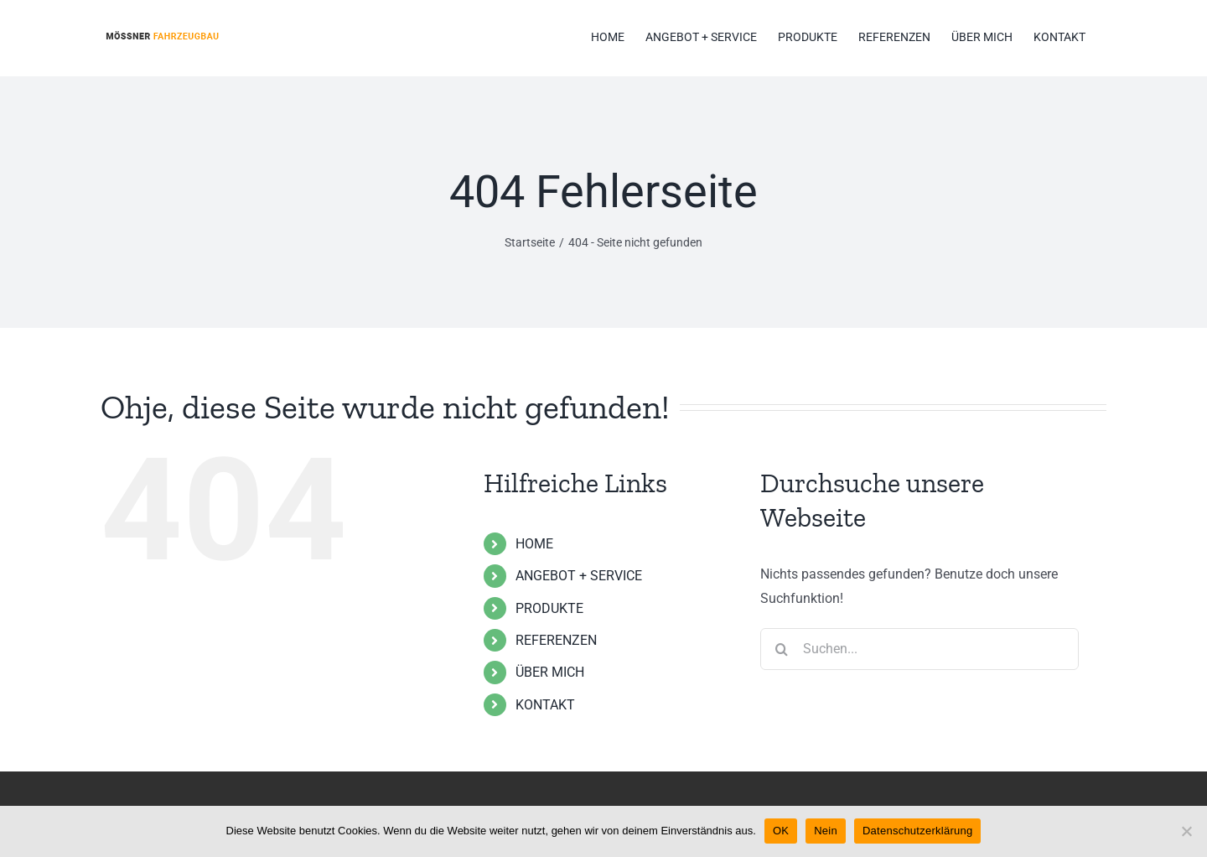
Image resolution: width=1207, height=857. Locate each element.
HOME (534, 544)
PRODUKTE (549, 608)
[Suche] (781, 649)
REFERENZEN (556, 640)
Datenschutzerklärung (917, 830)
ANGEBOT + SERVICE (578, 576)
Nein (825, 830)
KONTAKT (545, 705)
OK (781, 830)
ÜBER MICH (549, 672)
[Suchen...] (919, 649)
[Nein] (1186, 831)
